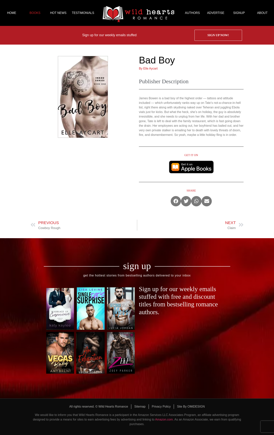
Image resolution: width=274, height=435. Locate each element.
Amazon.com (164, 419)
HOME (11, 12)
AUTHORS (192, 12)
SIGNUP (239, 12)
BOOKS (34, 12)
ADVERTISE (215, 12)
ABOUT (262, 12)
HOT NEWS (58, 12)
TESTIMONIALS (83, 12)
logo (138, 12)
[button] (176, 201)
